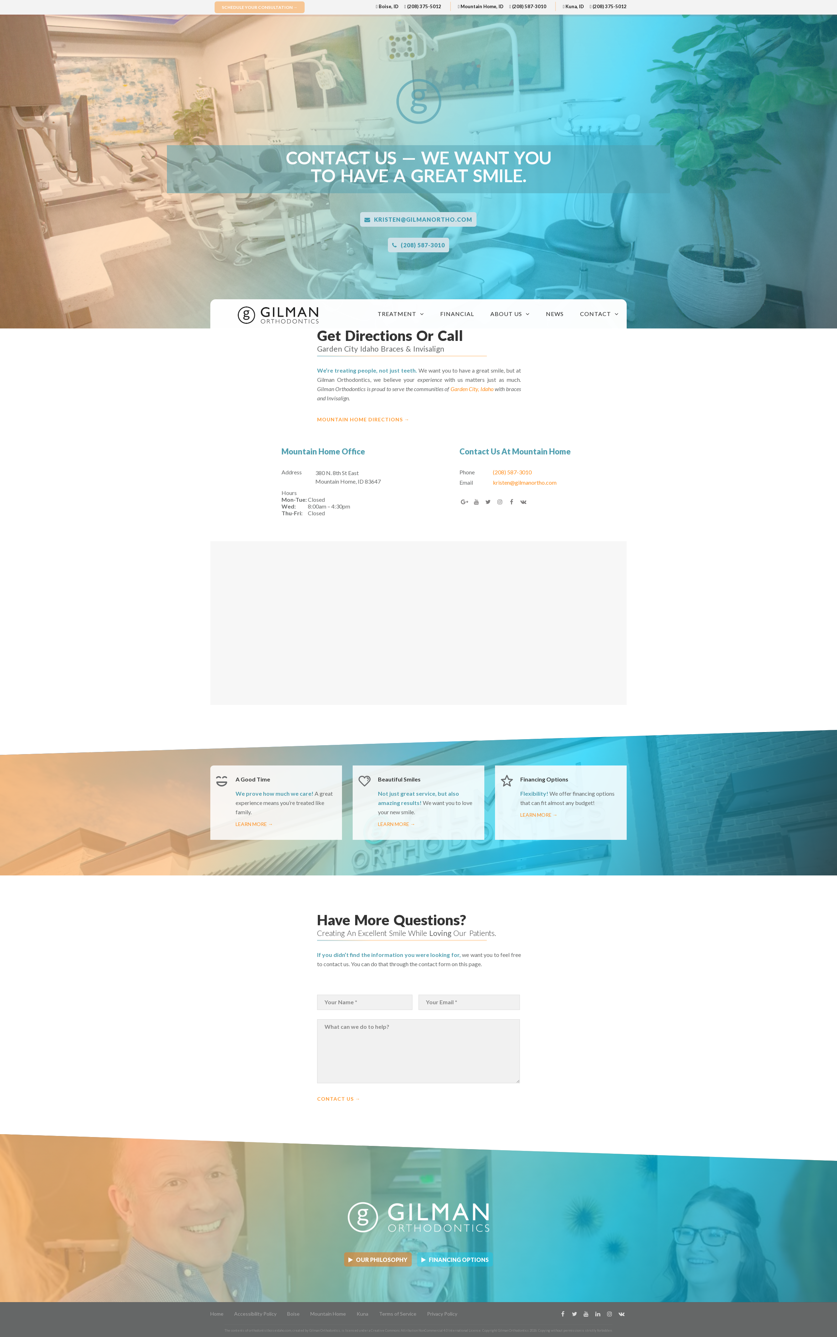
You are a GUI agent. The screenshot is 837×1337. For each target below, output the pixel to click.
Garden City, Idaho (473, 388)
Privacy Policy (442, 1314)
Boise (293, 1314)
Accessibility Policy (255, 1314)
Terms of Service (397, 1314)
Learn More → (254, 824)
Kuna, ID (573, 6)
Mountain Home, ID (481, 6)
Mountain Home (328, 1314)
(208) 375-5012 (422, 6)
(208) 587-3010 (527, 6)
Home (216, 1314)
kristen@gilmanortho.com (418, 219)
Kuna (362, 1314)
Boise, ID (387, 6)
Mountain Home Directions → (363, 419)
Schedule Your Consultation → (260, 7)
